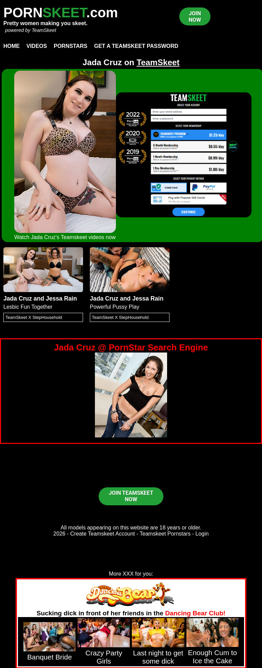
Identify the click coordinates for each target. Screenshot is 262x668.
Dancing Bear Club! (195, 613)
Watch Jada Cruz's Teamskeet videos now (65, 237)
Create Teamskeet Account (102, 534)
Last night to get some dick (158, 657)
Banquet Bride (49, 657)
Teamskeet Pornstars (165, 534)
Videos (36, 46)
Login (202, 534)
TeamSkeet (44, 30)
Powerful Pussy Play (114, 307)
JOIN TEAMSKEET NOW (131, 496)
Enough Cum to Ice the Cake (212, 657)
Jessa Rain (61, 298)
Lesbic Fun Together (28, 307)
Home (11, 46)
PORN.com (60, 12)
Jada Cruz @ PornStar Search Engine (131, 347)
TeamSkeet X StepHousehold (33, 317)
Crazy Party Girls (103, 657)
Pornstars (70, 46)
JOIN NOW (195, 16)
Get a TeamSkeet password (136, 46)
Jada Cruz (17, 298)
